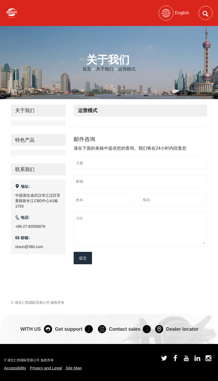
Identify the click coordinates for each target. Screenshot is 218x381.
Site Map (73, 368)
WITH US (30, 329)
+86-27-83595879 (30, 226)
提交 (83, 258)
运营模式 (126, 69)
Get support (63, 329)
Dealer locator (176, 329)
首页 (87, 69)
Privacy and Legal (46, 368)
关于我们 (104, 69)
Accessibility (15, 368)
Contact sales (119, 329)
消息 (140, 229)
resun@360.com (29, 247)
